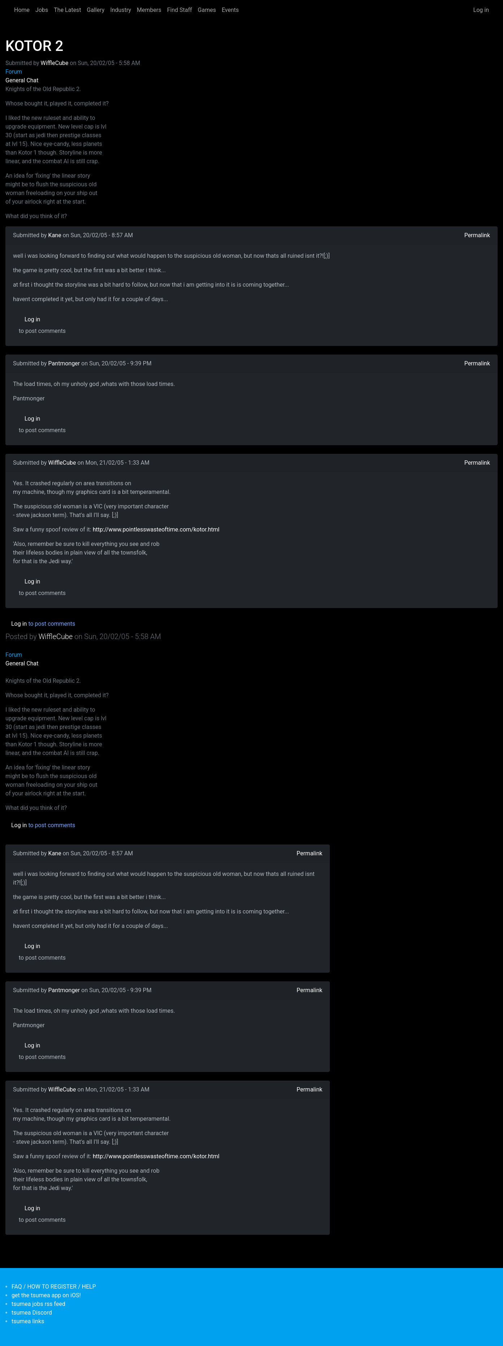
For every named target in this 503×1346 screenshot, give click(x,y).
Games (207, 9)
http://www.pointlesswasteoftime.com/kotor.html (156, 529)
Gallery (96, 9)
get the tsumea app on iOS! (46, 1295)
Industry (120, 9)
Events (230, 9)
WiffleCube (55, 63)
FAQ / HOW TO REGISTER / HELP (54, 1286)
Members (149, 9)
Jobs (41, 9)
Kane (54, 235)
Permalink (477, 235)
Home (22, 9)
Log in (481, 9)
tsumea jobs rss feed (38, 1304)
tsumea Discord (32, 1312)
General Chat (22, 80)
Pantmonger (64, 363)
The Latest (67, 9)
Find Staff (179, 9)
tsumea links (28, 1321)
